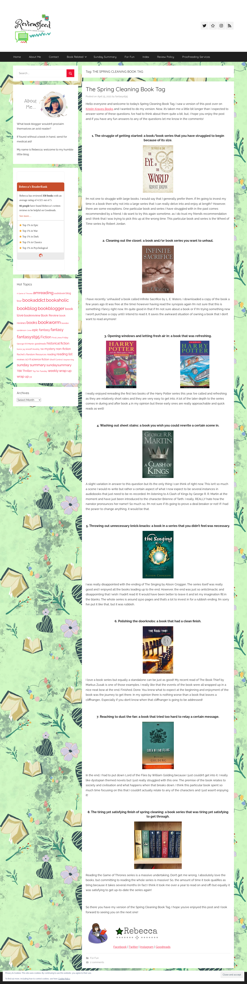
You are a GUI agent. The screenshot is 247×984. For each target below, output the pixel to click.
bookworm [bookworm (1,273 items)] (49, 322)
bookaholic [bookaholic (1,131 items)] (57, 300)
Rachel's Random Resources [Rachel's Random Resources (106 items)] (31, 354)
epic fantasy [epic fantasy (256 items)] (41, 330)
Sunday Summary (105, 56)
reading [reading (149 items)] (51, 354)
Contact (54, 56)
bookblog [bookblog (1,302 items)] (27, 308)
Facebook (120, 947)
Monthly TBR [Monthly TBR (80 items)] (38, 349)
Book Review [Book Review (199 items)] (50, 315)
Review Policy (165, 56)
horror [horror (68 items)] (19, 349)
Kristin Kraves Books (99, 109)
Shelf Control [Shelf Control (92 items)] (56, 359)
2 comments (97, 962)
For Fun (129, 56)
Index (146, 56)
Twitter (133, 947)
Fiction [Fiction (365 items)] (45, 337)
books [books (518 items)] (32, 322)
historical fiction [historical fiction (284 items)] (58, 343)
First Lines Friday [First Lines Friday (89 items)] (60, 337)
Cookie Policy (64, 979)
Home (17, 56)
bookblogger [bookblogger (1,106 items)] (51, 308)
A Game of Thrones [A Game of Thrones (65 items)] (24, 293)
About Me (35, 56)
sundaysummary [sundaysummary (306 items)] (58, 365)
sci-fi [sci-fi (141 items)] (28, 359)
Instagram (147, 947)
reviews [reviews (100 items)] (21, 359)
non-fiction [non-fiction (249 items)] (63, 349)
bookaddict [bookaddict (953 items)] (33, 300)
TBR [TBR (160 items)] (19, 371)
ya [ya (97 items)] (30, 377)
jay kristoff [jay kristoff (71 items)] (27, 349)
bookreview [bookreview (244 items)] (32, 315)
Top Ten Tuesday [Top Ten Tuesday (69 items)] (40, 371)
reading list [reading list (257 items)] (65, 354)
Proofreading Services (196, 56)
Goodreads (163, 947)
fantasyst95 (121, 96)
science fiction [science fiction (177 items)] (40, 359)
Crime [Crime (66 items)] (29, 330)
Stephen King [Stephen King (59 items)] (68, 360)
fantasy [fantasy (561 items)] (57, 329)
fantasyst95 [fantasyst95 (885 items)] (28, 336)
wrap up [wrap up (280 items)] (23, 376)
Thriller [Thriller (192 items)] (27, 371)
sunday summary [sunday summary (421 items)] (31, 365)
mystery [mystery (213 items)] (49, 348)
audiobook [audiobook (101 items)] (59, 293)
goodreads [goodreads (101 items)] (40, 343)
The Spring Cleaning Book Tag (125, 89)
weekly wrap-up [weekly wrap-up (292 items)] (59, 371)
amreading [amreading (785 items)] (43, 292)
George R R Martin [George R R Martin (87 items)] (25, 344)
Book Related (77, 56)
